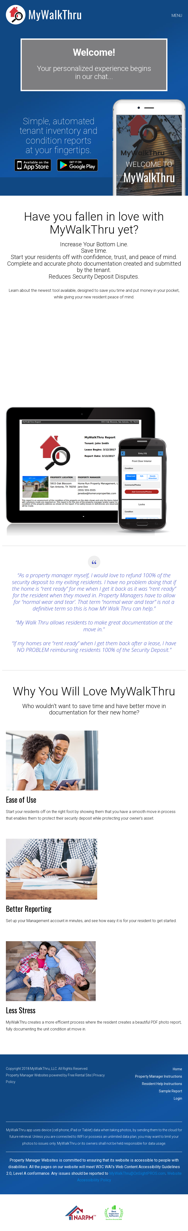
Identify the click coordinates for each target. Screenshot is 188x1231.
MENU (177, 15)
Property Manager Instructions (158, 1076)
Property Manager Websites (27, 1075)
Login (178, 1098)
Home (177, 1069)
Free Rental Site (79, 1075)
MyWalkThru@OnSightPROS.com (137, 1173)
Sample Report (170, 1091)
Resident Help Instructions (162, 1084)
